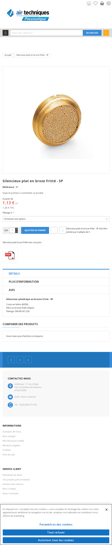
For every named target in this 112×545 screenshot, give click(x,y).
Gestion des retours (13, 484)
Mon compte (9, 436)
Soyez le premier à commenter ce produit (23, 193)
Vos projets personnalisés (16, 479)
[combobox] (46, 33)
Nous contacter (28, 396)
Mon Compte (9, 488)
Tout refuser (56, 532)
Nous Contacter (11, 493)
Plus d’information (24, 282)
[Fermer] (106, 509)
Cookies (7, 449)
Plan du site (9, 454)
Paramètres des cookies (56, 524)
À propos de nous (12, 431)
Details (14, 273)
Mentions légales (11, 445)
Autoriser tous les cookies (56, 540)
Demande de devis (12, 474)
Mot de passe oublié (13, 440)
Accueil (7, 55)
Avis (12, 290)
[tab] (56, 273)
